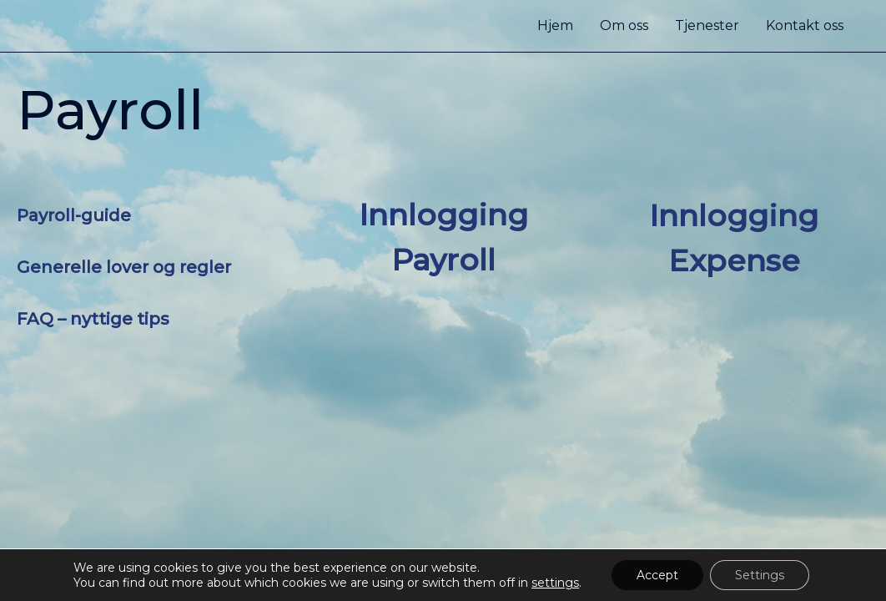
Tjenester (707, 25)
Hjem (555, 25)
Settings (759, 575)
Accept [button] (657, 575)
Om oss (624, 25)
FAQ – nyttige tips (93, 319)
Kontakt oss (804, 25)
